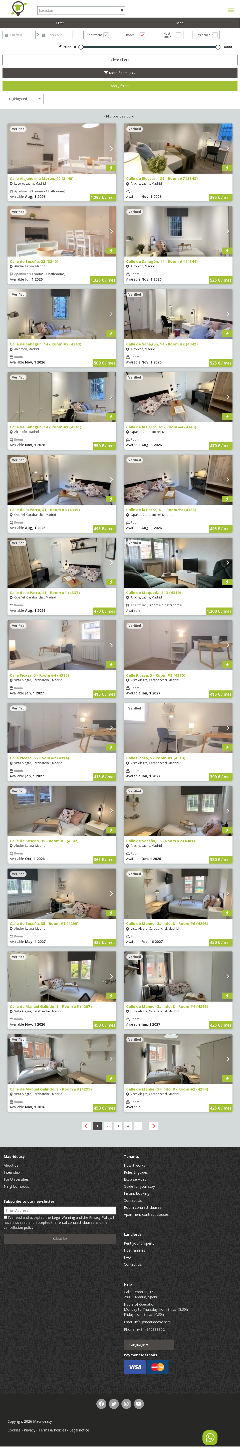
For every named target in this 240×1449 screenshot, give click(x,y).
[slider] (80, 47)
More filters (120, 72)
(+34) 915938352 (151, 1329)
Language (138, 1344)
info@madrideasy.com (152, 1321)
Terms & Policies (52, 1430)
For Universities (16, 1179)
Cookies (14, 1430)
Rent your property (139, 1243)
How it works (134, 1165)
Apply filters (120, 85)
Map (179, 23)
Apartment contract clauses (146, 1214)
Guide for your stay (139, 1186)
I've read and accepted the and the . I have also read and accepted (59, 1222)
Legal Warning (63, 1217)
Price (65, 46)
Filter (60, 23)
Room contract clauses (142, 1207)
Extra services (135, 1179)
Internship (12, 1172)
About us (11, 1165)
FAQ (127, 1257)
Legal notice (79, 1430)
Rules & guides (136, 1172)
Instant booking (136, 1193)
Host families (134, 1250)
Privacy (29, 1430)
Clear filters (120, 59)
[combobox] (24, 99)
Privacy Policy (100, 1217)
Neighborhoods (16, 1186)
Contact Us (133, 1200)
